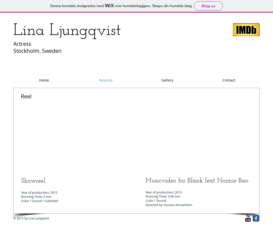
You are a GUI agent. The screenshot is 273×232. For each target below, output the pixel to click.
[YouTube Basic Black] (248, 218)
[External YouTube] (73, 138)
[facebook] (256, 218)
